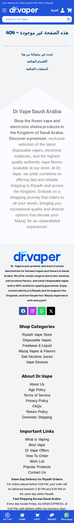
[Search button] (69, 19)
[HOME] (22, 517)
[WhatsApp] (67, 517)
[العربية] (54, 10)
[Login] (62, 10)
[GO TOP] (7, 517)
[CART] (37, 517)
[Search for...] (34, 19)
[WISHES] (52, 517)
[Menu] (4, 10)
